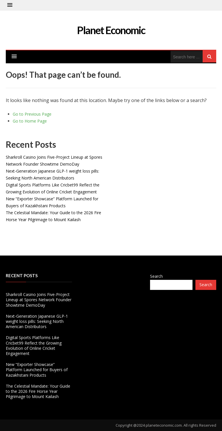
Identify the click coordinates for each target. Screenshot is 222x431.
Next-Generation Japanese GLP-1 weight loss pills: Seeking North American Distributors (37, 321)
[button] (9, 5)
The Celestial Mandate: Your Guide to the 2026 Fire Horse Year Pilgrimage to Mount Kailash (38, 391)
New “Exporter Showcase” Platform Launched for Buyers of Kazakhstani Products (37, 370)
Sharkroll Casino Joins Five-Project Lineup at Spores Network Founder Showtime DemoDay (38, 300)
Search (156, 276)
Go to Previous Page (32, 114)
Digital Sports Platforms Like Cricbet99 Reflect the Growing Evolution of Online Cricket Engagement (34, 345)
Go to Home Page (30, 121)
